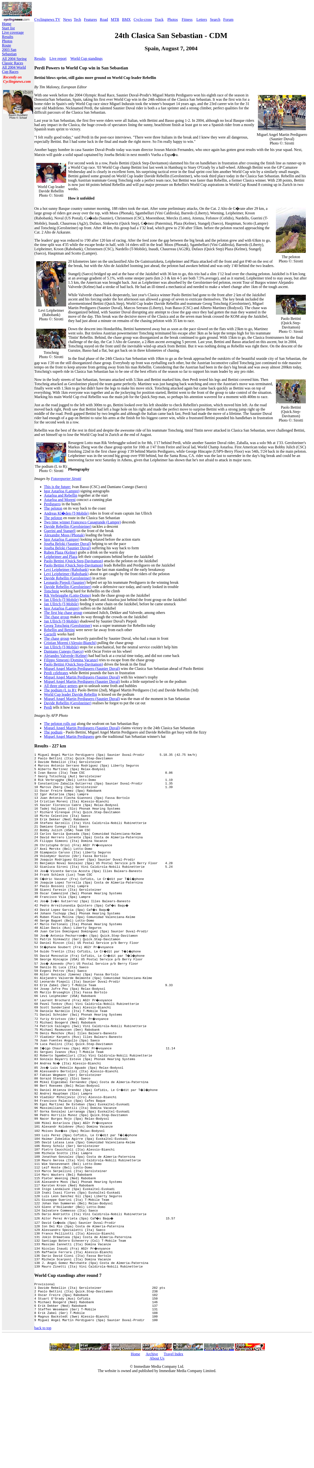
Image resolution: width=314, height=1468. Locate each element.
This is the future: (57, 487)
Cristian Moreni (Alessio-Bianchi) (70, 643)
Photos (172, 19)
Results (7, 37)
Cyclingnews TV (47, 19)
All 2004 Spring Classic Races (14, 61)
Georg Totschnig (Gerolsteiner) (68, 625)
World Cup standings (86, 58)
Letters (201, 19)
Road (104, 19)
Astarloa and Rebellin (60, 495)
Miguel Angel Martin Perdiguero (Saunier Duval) (82, 669)
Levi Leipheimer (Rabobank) (66, 569)
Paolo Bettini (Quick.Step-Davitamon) (73, 561)
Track (159, 19)
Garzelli (50, 634)
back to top (42, 1419)
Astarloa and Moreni (60, 500)
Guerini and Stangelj (60, 531)
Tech (77, 19)
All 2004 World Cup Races (14, 69)
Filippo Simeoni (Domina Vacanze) (71, 660)
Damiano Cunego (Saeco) (63, 651)
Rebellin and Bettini (59, 630)
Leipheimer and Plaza (60, 557)
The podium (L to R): (60, 690)
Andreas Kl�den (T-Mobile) (66, 513)
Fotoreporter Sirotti (66, 479)
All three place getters (61, 686)
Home (6, 24)
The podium (53, 732)
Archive (152, 1445)
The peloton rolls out (60, 724)
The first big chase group (63, 613)
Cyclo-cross (143, 19)
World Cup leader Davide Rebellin (70, 694)
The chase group (56, 617)
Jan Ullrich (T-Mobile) (61, 600)
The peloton (53, 508)
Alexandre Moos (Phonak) (64, 535)
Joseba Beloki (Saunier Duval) (67, 544)
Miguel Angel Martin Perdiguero (69, 736)
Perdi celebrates (56, 673)
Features (90, 19)
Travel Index (173, 1445)
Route (6, 45)
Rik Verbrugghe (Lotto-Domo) (67, 595)
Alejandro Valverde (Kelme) (65, 656)
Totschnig (51, 591)
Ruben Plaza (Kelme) (60, 552)
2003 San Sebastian (9, 52)
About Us (157, 1449)
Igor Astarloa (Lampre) (61, 491)
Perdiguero (52, 504)
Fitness (187, 19)
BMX (126, 19)
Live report (58, 58)
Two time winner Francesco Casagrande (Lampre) (82, 522)
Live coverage (13, 32)
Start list (8, 28)
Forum (228, 19)
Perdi (48, 707)
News (67, 19)
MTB (115, 19)
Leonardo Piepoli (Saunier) (65, 582)
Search (215, 19)
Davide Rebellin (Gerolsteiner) (67, 526)
